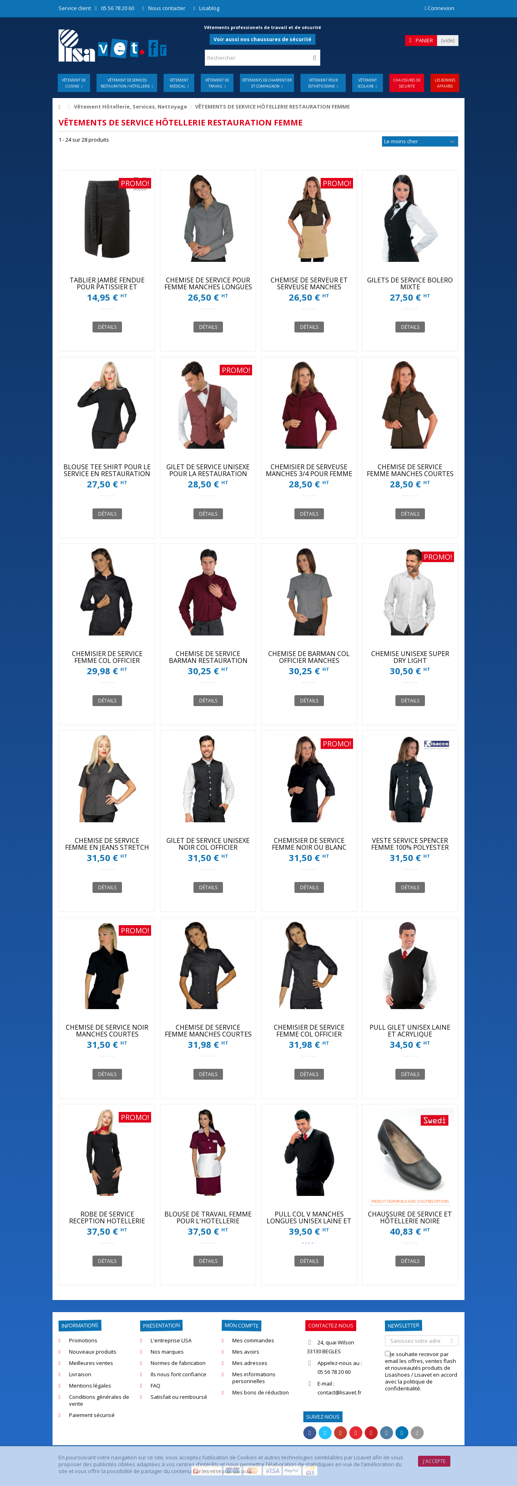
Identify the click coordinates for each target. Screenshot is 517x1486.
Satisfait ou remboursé (179, 1397)
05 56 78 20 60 (117, 8)
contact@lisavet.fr (339, 1392)
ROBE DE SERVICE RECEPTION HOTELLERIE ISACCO (107, 1221)
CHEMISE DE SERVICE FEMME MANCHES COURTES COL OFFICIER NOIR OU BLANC (208, 1037)
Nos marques (167, 1351)
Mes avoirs (245, 1351)
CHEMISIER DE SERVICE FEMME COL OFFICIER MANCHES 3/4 (309, 1034)
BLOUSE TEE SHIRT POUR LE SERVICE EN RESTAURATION (107, 470)
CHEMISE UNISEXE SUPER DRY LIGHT (410, 657)
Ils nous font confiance (178, 1374)
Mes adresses (249, 1363)
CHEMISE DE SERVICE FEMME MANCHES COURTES (410, 470)
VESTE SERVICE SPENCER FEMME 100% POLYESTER (410, 844)
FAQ (155, 1385)
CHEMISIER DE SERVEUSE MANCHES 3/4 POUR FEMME (309, 470)
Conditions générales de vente (99, 1400)
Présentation (161, 1325)
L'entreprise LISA (171, 1340)
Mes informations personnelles (253, 1378)
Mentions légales (90, 1385)
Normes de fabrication (178, 1363)
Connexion (439, 8)
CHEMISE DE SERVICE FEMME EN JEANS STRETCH (107, 844)
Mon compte (241, 1325)
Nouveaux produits (92, 1351)
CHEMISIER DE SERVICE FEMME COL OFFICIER (107, 657)
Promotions (83, 1340)
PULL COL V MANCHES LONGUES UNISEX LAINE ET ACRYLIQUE (309, 1221)
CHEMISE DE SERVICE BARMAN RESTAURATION (208, 657)
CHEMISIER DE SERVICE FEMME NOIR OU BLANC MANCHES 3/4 (309, 847)
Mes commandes (253, 1340)
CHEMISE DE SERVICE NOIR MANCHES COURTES (107, 1031)
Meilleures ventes (91, 1363)
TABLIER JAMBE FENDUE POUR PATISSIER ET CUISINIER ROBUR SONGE (107, 287)
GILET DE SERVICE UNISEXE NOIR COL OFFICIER (208, 844)
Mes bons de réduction (260, 1392)
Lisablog (209, 8)
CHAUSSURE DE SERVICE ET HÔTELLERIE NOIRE (410, 1217)
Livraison (80, 1374)
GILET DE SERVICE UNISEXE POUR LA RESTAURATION (208, 470)
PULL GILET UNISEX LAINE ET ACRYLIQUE (410, 1031)
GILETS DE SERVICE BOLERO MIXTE (410, 283)
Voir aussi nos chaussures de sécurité (262, 39)
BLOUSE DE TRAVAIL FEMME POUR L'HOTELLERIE (208, 1217)
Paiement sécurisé (92, 1415)
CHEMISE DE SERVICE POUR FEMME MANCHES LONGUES (208, 283)
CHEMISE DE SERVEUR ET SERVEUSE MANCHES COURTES (309, 287)
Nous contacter (166, 8)
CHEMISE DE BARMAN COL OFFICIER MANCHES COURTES (309, 660)
